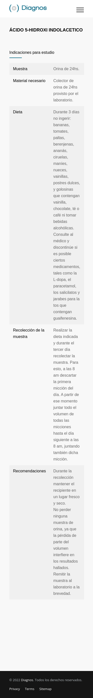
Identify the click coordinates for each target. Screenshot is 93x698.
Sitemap (45, 689)
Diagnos (27, 680)
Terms (29, 689)
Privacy (14, 689)
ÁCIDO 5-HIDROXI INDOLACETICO (46, 30)
